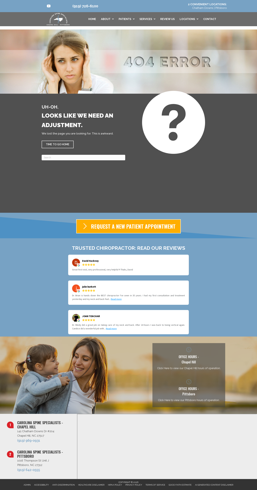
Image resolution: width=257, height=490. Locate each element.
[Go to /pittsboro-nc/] (189, 391)
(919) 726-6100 (85, 6)
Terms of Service (155, 485)
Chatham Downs (203, 7)
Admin (27, 485)
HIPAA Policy (115, 485)
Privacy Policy (133, 485)
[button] (58, 144)
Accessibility (41, 485)
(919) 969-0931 (28, 441)
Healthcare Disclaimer (91, 485)
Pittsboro (221, 7)
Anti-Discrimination (63, 485)
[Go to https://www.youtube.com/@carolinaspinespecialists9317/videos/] (48, 6)
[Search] (83, 157)
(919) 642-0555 (28, 470)
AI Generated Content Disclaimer (214, 485)
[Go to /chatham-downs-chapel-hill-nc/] (189, 359)
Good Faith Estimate (180, 485)
